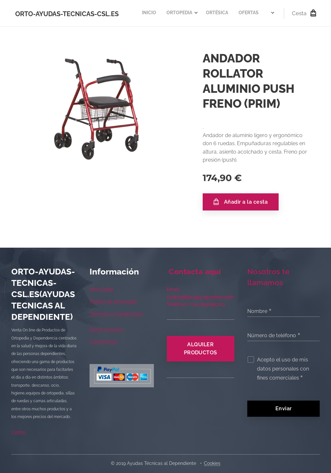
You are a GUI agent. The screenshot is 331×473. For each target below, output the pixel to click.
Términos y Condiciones (116, 314)
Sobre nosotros (106, 329)
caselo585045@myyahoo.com (200, 296)
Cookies (212, 463)
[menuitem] (143, 13)
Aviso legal (101, 289)
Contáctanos (104, 342)
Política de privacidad (113, 301)
